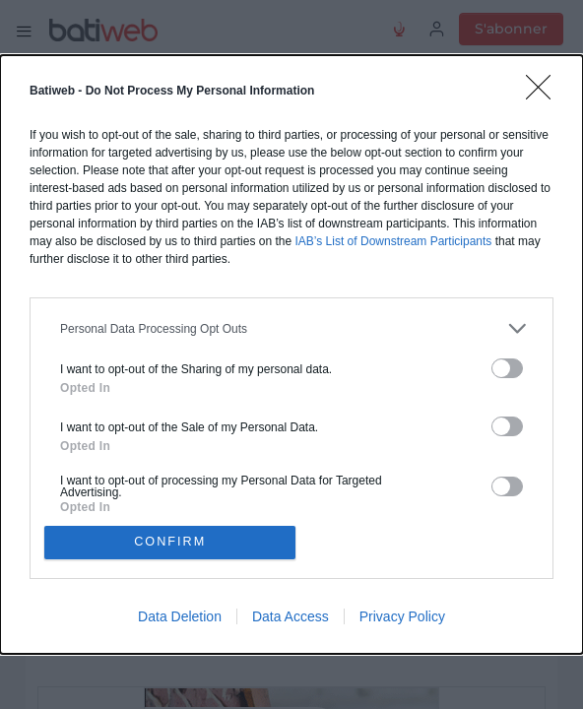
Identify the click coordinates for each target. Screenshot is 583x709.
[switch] (507, 366)
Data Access (290, 618)
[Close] (544, 91)
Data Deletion (180, 618)
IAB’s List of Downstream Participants (392, 239)
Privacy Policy (402, 618)
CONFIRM (173, 542)
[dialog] (291, 354)
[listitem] (291, 326)
